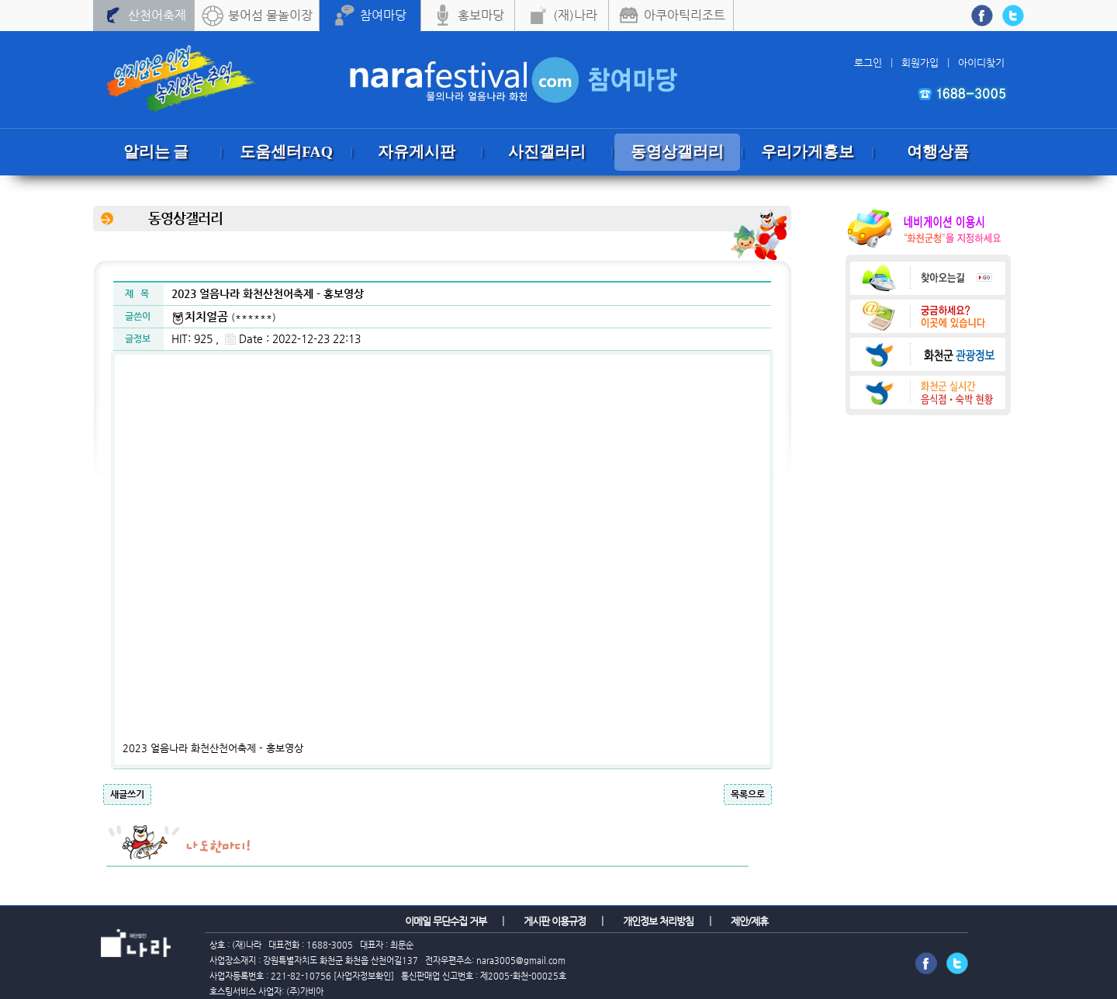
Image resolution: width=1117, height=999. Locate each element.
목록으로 (748, 794)
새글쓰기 (127, 794)
